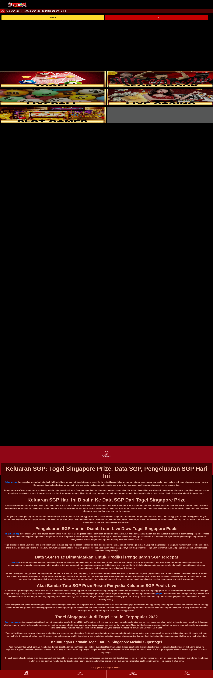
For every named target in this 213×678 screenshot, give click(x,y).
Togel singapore (12, 622)
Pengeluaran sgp (12, 534)
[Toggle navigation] (4, 5)
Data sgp (15, 562)
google (159, 594)
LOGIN (156, 18)
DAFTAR (52, 18)
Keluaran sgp (11, 482)
